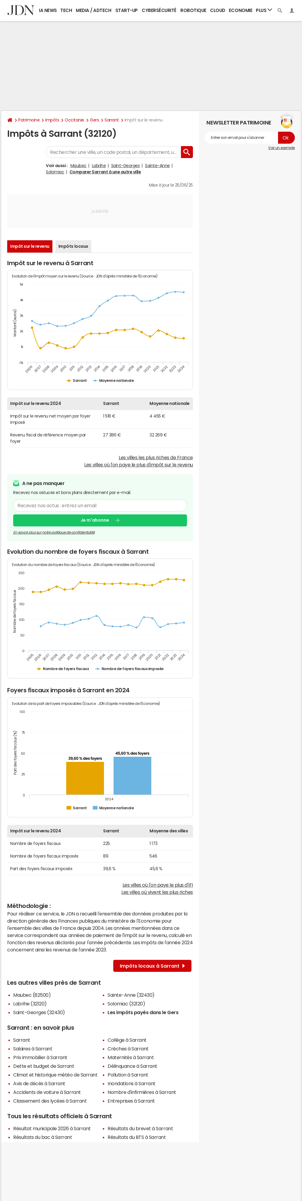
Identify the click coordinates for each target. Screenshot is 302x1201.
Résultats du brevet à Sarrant (140, 1128)
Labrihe (99, 165)
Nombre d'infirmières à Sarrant (142, 1092)
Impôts (52, 120)
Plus (264, 10)
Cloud (217, 10)
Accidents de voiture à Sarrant (47, 1092)
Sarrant (112, 120)
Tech (66, 10)
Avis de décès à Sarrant (39, 1083)
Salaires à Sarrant (32, 1048)
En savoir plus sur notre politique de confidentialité (54, 532)
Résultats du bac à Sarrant (42, 1137)
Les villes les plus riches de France (156, 457)
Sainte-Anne (157, 165)
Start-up (126, 10)
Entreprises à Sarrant (131, 1100)
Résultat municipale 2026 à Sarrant (52, 1128)
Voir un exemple (281, 148)
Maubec (78, 165)
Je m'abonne (95, 520)
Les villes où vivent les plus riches (157, 892)
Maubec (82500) (32, 995)
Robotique (193, 10)
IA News (48, 10)
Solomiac (55, 172)
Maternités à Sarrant (131, 1057)
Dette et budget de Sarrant (43, 1066)
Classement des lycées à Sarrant (50, 1100)
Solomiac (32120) (126, 1003)
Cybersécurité (159, 10)
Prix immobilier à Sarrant (40, 1057)
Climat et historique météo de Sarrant (55, 1074)
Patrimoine (29, 120)
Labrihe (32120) (30, 1003)
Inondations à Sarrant (131, 1083)
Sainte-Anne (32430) (131, 995)
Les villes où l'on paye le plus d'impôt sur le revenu (138, 464)
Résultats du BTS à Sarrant (137, 1137)
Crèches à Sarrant (128, 1048)
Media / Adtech (93, 10)
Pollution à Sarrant (128, 1074)
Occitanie (74, 120)
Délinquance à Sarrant (132, 1066)
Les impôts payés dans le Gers (143, 1012)
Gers (94, 120)
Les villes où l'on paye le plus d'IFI (158, 884)
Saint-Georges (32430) (39, 1012)
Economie (240, 10)
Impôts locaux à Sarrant (152, 965)
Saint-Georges (125, 165)
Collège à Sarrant (127, 1040)
